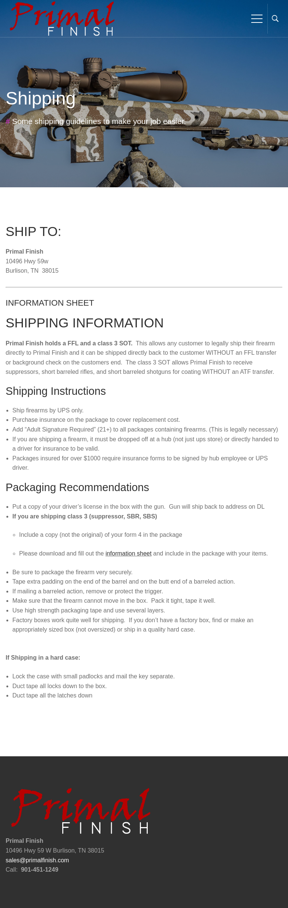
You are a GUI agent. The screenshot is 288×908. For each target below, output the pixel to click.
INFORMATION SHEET (50, 303)
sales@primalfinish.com (37, 860)
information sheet (128, 553)
